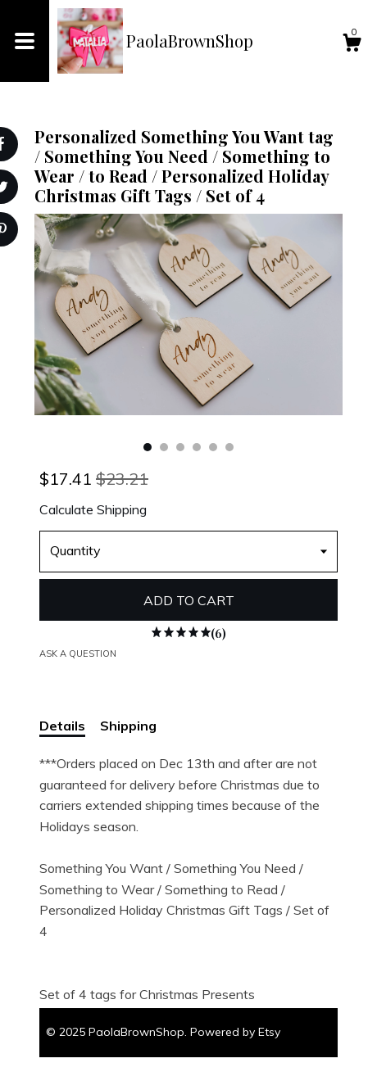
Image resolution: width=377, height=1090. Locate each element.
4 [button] (197, 447)
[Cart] (352, 45)
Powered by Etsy (235, 1031)
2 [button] (164, 447)
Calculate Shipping (93, 509)
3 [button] (180, 447)
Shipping (128, 725)
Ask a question (77, 653)
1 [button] (147, 447)
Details (62, 725)
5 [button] (213, 447)
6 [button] (229, 447)
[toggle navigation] (24, 41)
